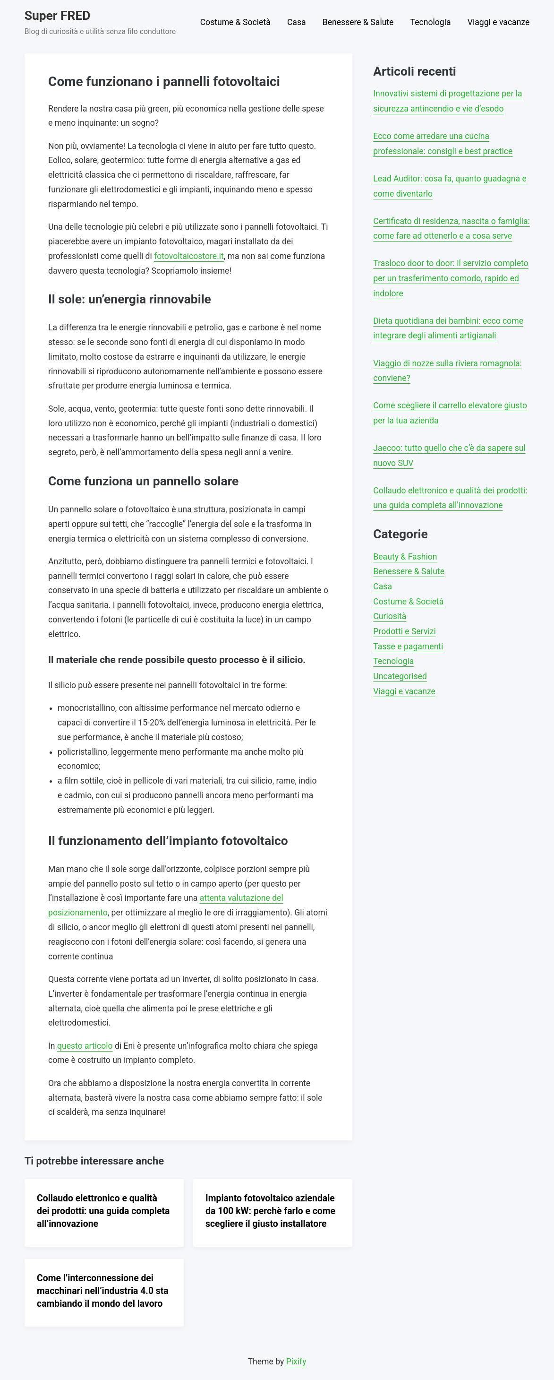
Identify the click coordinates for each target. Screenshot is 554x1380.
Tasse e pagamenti (408, 646)
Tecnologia (430, 22)
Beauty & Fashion (405, 556)
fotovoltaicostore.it (189, 256)
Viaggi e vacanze (499, 22)
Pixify (296, 1361)
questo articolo (85, 1046)
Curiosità (389, 616)
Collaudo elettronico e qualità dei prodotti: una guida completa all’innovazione (103, 1211)
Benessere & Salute (358, 22)
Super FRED (58, 16)
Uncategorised (399, 676)
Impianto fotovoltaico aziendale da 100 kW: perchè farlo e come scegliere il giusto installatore (270, 1211)
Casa (296, 22)
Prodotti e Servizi (404, 631)
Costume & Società (235, 22)
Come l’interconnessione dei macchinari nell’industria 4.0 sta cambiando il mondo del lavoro (103, 1291)
